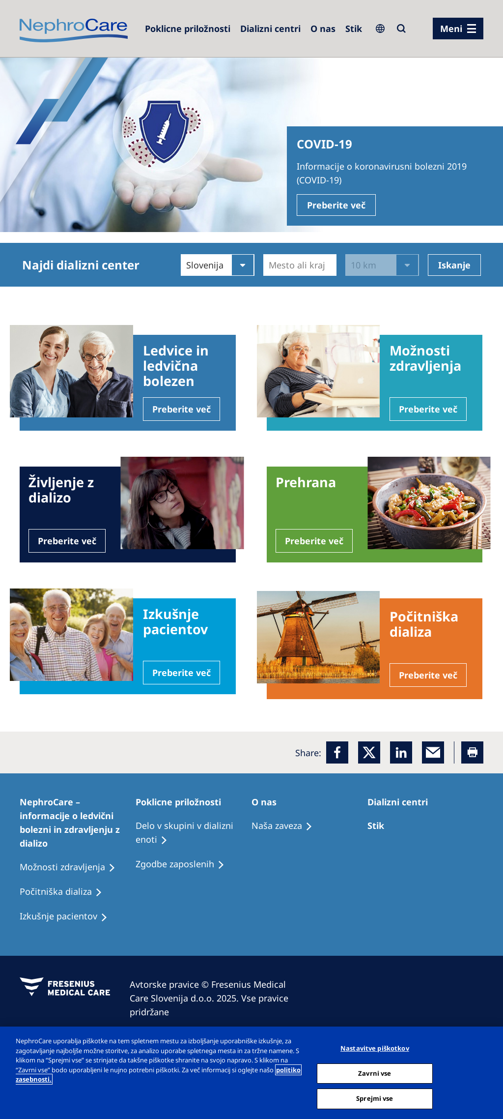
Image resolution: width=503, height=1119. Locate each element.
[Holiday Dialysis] (68, 916)
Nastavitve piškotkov (374, 1048)
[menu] (458, 28)
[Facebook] (337, 752)
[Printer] (472, 752)
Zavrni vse (374, 1073)
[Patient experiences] (72, 867)
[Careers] (187, 28)
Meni (451, 28)
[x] (369, 752)
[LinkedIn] (401, 752)
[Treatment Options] (380, 825)
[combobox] (270, 265)
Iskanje (454, 265)
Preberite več (336, 205)
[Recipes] (65, 891)
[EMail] (433, 752)
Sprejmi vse (374, 1098)
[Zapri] (487, 1072)
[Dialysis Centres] (270, 28)
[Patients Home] (78, 822)
